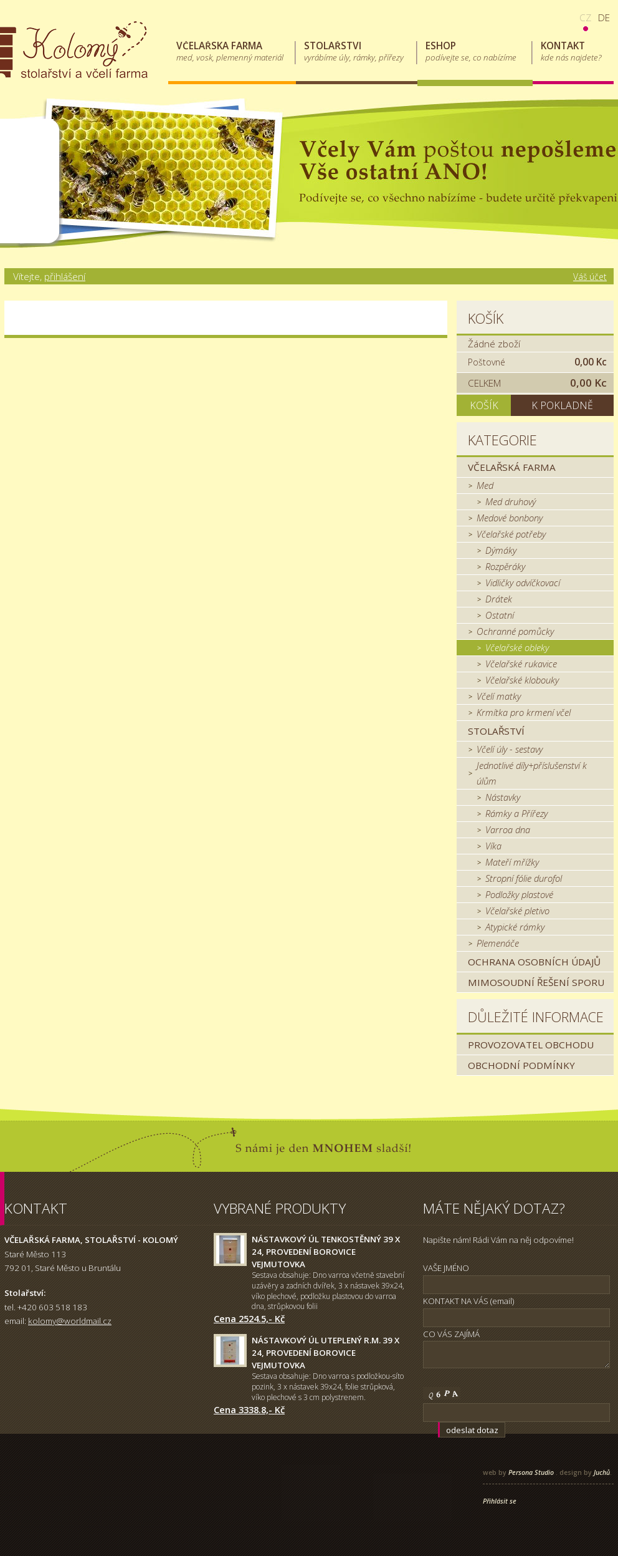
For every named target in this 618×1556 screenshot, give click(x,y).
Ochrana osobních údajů (534, 961)
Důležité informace (536, 1017)
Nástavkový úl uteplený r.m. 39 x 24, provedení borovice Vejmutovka (325, 1353)
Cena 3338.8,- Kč (249, 1409)
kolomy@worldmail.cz (70, 1320)
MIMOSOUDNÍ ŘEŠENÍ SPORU (536, 982)
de (604, 17)
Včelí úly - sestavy (510, 749)
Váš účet (590, 277)
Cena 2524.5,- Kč (249, 1318)
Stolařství (496, 731)
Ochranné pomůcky (515, 631)
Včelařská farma (512, 467)
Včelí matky (499, 696)
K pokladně (562, 405)
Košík (485, 318)
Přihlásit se (499, 1501)
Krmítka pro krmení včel (524, 712)
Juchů (602, 1472)
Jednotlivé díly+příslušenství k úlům (532, 773)
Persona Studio (531, 1472)
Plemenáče (498, 943)
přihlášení (64, 276)
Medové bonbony (510, 517)
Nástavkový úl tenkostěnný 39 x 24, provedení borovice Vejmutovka (326, 1252)
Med (485, 485)
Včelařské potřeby (511, 534)
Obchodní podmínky (521, 1065)
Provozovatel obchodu (531, 1044)
